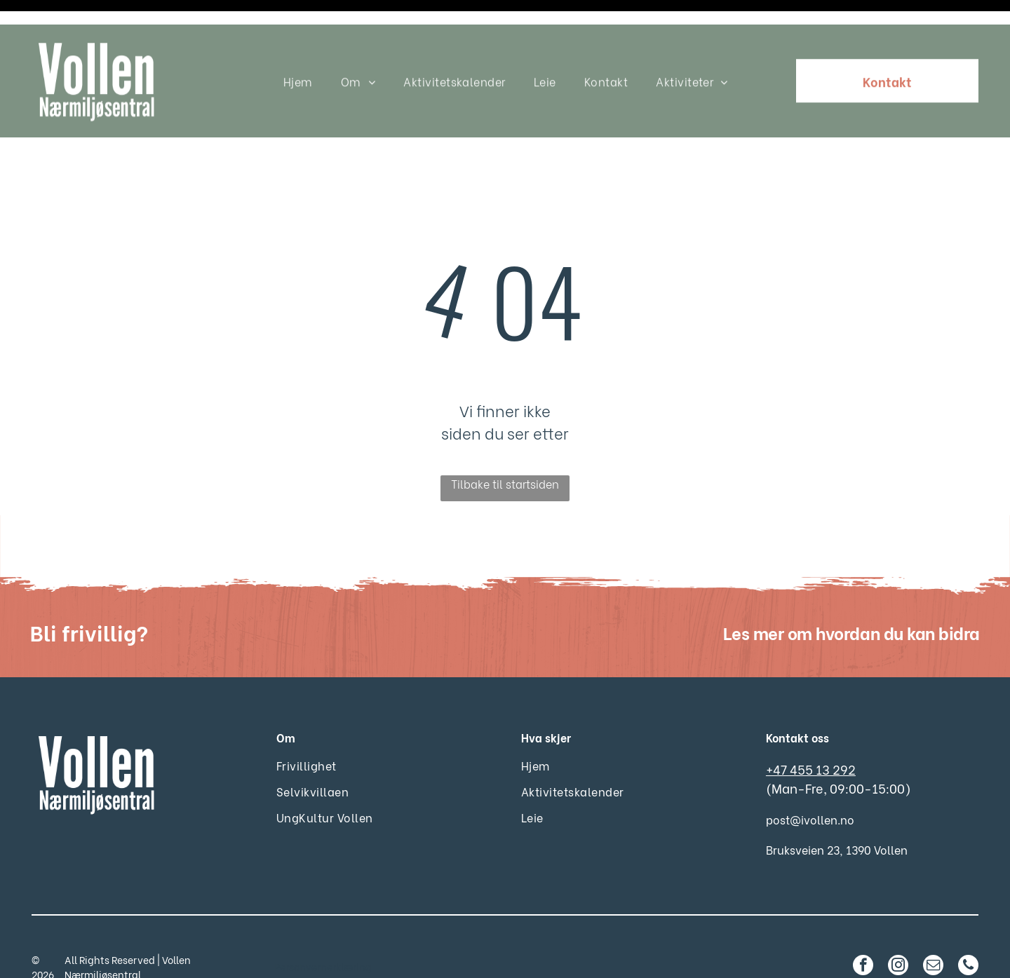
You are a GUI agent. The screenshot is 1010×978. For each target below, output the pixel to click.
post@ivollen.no (810, 784)
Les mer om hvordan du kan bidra (851, 597)
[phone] (968, 932)
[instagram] (898, 932)
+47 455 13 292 (811, 733)
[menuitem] (298, 56)
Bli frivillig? (89, 596)
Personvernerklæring (323, 931)
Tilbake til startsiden (505, 448)
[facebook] (863, 932)
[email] (933, 932)
